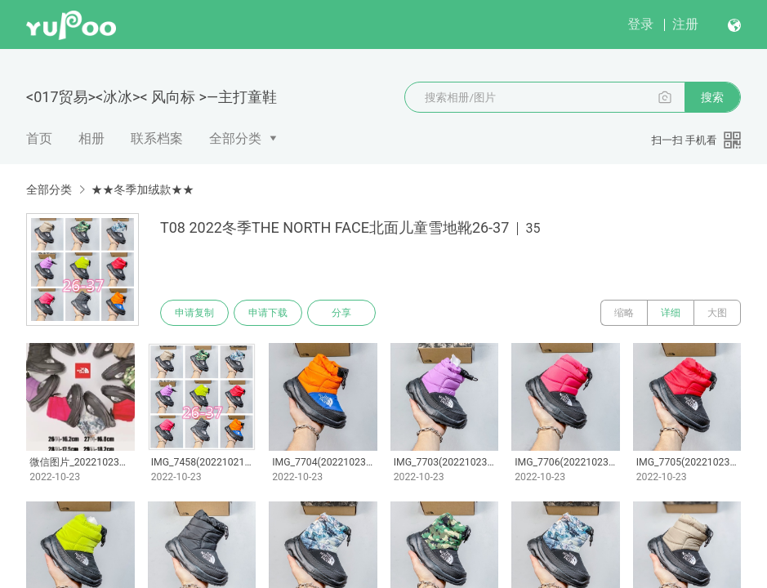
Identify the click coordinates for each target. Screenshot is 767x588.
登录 (640, 24)
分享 (341, 312)
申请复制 (194, 312)
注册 (685, 24)
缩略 (624, 312)
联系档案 (157, 138)
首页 (39, 138)
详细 (670, 312)
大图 (717, 312)
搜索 (712, 97)
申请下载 (268, 312)
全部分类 (235, 138)
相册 (91, 138)
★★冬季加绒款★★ (142, 189)
